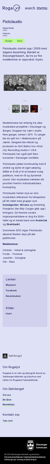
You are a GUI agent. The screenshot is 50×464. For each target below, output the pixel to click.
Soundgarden (11, 204)
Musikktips (9, 404)
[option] (16, 109)
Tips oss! (8, 420)
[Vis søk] (30, 8)
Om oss (7, 395)
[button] (25, 82)
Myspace (11, 285)
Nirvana (24, 204)
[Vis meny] (42, 8)
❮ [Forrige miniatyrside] (9, 108)
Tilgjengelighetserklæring (34, 457)
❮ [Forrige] (7, 82)
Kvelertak (41, 220)
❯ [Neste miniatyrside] (41, 108)
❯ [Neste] (43, 82)
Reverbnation (13, 296)
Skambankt (13, 224)
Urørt (9, 313)
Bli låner (7, 399)
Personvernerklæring (13, 457)
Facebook (11, 290)
